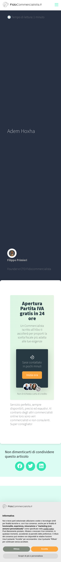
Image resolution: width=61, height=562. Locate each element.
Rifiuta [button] (16, 549)
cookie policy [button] (48, 529)
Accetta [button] (44, 549)
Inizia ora (32, 375)
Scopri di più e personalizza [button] (30, 556)
